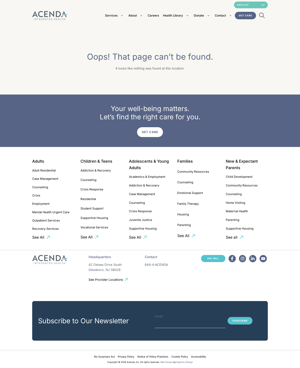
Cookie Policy (179, 356)
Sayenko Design (184, 362)
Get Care (245, 15)
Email (159, 316)
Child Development (239, 177)
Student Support (91, 208)
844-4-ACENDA (156, 265)
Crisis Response (91, 189)
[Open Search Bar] (262, 17)
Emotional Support (190, 193)
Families (185, 161)
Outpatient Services (46, 220)
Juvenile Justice (140, 220)
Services (114, 15)
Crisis (36, 195)
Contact (224, 15)
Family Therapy (188, 204)
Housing (183, 214)
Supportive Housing (94, 218)
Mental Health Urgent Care (51, 212)
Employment (40, 204)
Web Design (166, 362)
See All (38, 237)
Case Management (45, 179)
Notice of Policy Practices (152, 356)
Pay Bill (213, 258)
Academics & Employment (147, 177)
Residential (88, 199)
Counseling (40, 187)
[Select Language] (251, 5)
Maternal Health (237, 211)
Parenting (184, 225)
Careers (153, 15)
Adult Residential (44, 170)
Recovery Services (45, 229)
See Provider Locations (106, 280)
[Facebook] (232, 258)
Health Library (176, 15)
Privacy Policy (126, 356)
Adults (38, 161)
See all (232, 237)
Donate (202, 15)
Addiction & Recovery (95, 170)
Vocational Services (94, 227)
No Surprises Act (104, 356)
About (136, 15)
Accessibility (198, 356)
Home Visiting (235, 203)
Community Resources (193, 171)
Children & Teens (96, 161)
